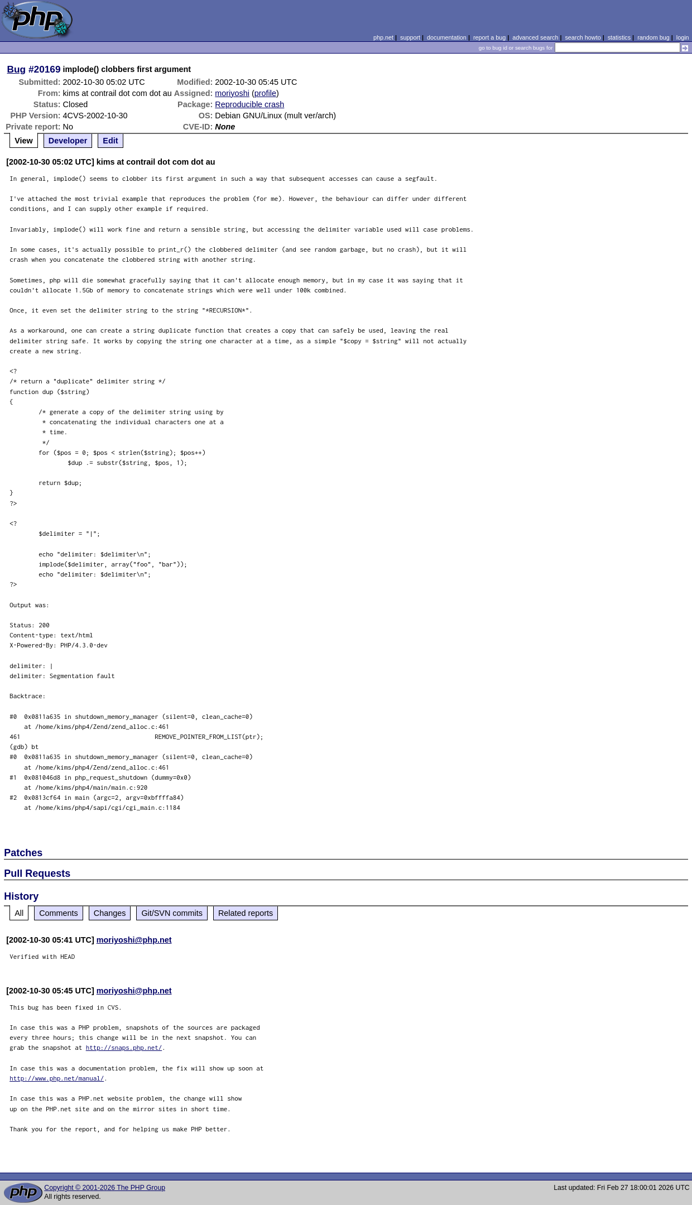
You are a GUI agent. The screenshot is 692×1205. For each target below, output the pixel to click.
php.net (383, 37)
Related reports (245, 913)
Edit (110, 140)
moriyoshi (232, 93)
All (19, 913)
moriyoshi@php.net (134, 939)
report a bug (489, 37)
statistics (619, 37)
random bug (653, 37)
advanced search (535, 37)
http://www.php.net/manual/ (56, 1078)
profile (265, 93)
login (682, 37)
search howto (582, 37)
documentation (447, 37)
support (410, 37)
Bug (16, 69)
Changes (110, 913)
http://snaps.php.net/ (124, 1047)
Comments (58, 913)
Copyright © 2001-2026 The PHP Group (104, 1188)
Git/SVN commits (172, 913)
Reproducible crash (249, 104)
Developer (68, 140)
